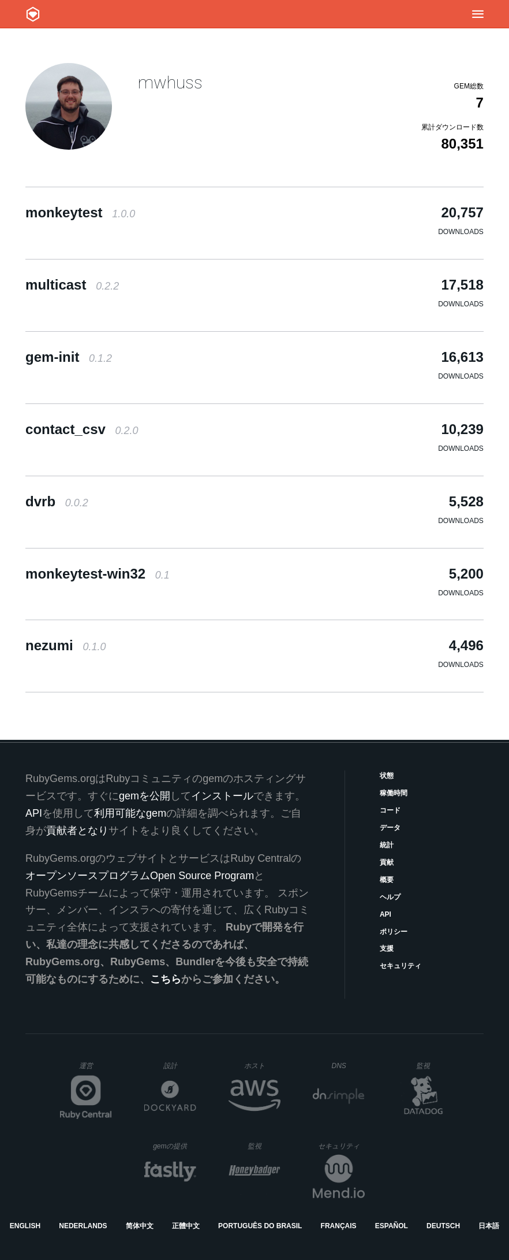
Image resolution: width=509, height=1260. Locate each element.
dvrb (56, 501)
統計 (387, 845)
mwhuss (170, 82)
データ (390, 828)
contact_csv (81, 429)
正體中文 (186, 1226)
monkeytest (80, 212)
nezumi (65, 645)
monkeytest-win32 (97, 573)
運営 (95, 1069)
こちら (165, 979)
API (385, 914)
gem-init (68, 357)
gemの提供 (174, 1146)
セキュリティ (400, 966)
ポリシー (393, 932)
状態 (387, 776)
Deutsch (443, 1226)
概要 (387, 880)
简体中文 (140, 1226)
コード (390, 810)
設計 (179, 1065)
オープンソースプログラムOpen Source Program (139, 875)
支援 (387, 948)
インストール (222, 796)
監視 (432, 1065)
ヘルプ (390, 897)
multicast (72, 284)
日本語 (488, 1226)
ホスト (262, 1065)
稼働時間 (393, 793)
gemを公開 (144, 796)
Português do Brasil (260, 1226)
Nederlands (83, 1226)
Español (391, 1226)
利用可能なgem (130, 813)
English (25, 1226)
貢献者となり (77, 830)
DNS (348, 1066)
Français (339, 1226)
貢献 (387, 862)
